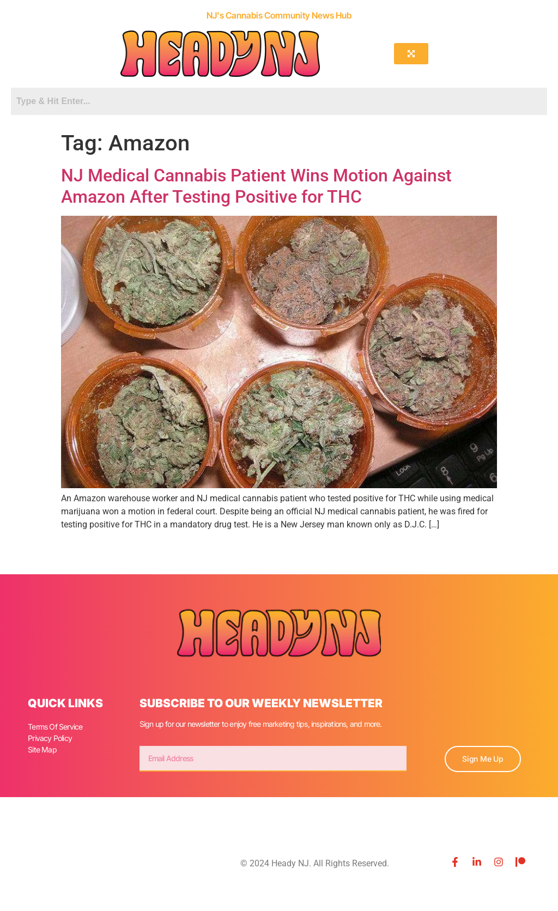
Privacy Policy (50, 738)
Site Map (42, 749)
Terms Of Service (55, 726)
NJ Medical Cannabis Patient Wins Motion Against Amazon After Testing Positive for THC (256, 186)
